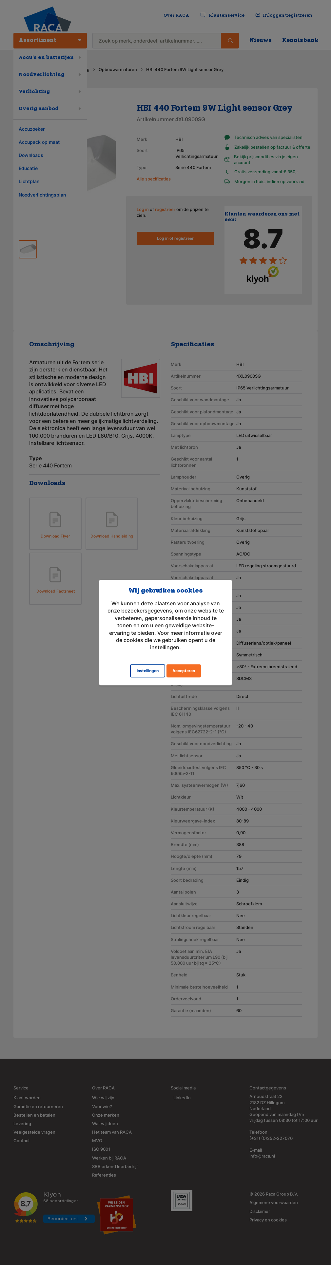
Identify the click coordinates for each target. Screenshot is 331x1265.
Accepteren (183, 670)
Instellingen (148, 670)
